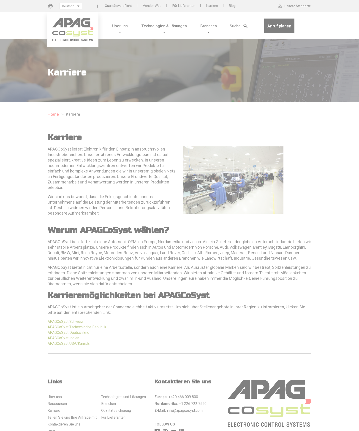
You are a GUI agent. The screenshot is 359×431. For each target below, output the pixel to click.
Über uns (55, 397)
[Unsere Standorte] (295, 6)
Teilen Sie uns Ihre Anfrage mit (72, 417)
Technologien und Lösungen (123, 397)
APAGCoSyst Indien (63, 338)
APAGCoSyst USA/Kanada (69, 343)
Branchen (108, 403)
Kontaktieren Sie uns (64, 424)
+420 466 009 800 (183, 397)
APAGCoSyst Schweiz (65, 321)
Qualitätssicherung (116, 410)
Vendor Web (152, 6)
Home (53, 114)
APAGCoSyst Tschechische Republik (77, 327)
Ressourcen (57, 403)
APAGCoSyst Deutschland (68, 332)
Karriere (212, 6)
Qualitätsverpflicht (118, 6)
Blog (232, 6)
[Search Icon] (232, 25)
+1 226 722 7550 (193, 403)
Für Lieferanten (183, 6)
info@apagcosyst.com (185, 410)
